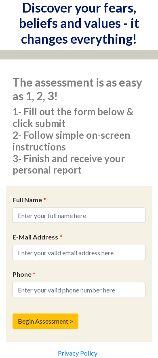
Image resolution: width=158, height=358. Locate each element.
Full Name (29, 199)
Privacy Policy (77, 353)
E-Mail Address (37, 237)
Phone (24, 274)
